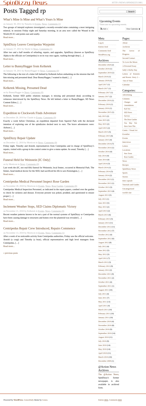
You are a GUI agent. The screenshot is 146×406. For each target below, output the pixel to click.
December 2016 (104, 100)
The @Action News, (108, 374)
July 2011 (102, 294)
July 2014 (102, 156)
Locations (126, 150)
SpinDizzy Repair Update (19, 138)
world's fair (126, 192)
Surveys (127, 116)
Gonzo (45, 400)
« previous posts (10, 253)
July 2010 (102, 341)
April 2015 (102, 128)
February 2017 (104, 92)
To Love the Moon (129, 62)
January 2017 (103, 96)
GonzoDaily (29, 400)
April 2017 (102, 84)
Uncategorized (128, 189)
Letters (125, 146)
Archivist (126, 47)
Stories (125, 177)
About (124, 43)
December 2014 (104, 144)
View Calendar (133, 29)
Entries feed (103, 47)
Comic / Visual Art (129, 130)
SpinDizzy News (129, 169)
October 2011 (103, 282)
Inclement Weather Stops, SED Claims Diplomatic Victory (39, 206)
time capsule (127, 181)
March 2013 (103, 215)
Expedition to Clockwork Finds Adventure (29, 113)
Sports (124, 173)
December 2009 (104, 361)
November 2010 (104, 325)
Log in (101, 43)
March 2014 (103, 167)
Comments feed (104, 51)
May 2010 (102, 349)
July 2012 (102, 246)
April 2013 (102, 211)
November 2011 (104, 278)
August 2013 (103, 195)
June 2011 (102, 298)
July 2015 (102, 116)
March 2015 (103, 132)
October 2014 (103, 151)
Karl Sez (127, 109)
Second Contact (128, 58)
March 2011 (103, 309)
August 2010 (103, 337)
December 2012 (104, 227)
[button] (104, 28)
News (44, 24)
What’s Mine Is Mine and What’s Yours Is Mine (33, 19)
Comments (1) (54, 24)
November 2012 (104, 231)
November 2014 (104, 147)
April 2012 (102, 258)
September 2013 (104, 191)
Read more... (9, 37)
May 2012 (102, 254)
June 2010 (102, 345)
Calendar (126, 84)
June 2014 (102, 159)
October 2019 (103, 69)
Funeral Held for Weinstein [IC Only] (26, 159)
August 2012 (103, 242)
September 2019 (104, 73)
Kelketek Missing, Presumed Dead (25, 88)
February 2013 (104, 219)
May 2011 (102, 302)
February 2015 (104, 136)
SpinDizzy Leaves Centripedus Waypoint (29, 44)
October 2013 (103, 187)
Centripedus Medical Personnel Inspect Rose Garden (36, 181)
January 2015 (103, 140)
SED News (128, 112)
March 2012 (103, 262)
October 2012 (103, 234)
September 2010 (104, 333)
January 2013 (103, 223)
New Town (128, 153)
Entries (103, 400)
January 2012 (103, 270)
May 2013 (102, 207)
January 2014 (103, 175)
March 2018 (103, 76)
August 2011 (103, 290)
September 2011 (104, 286)
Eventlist (125, 134)
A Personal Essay (129, 66)
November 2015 (104, 112)
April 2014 (102, 163)
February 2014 (104, 171)
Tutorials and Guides (130, 184)
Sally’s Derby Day (129, 70)
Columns (126, 99)
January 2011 (103, 317)
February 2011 (104, 313)
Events (38, 24)
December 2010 (104, 321)
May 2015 (102, 124)
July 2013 (102, 199)
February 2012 (104, 266)
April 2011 (102, 305)
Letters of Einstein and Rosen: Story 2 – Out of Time (131, 77)
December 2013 (104, 179)
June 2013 (102, 203)
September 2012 (104, 238)
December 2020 (104, 65)
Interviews (126, 142)
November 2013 (104, 183)
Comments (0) (52, 71)
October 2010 (103, 329)
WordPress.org (104, 54)
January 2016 (103, 108)
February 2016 (104, 104)
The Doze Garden (130, 119)
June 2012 (102, 250)
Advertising (127, 95)
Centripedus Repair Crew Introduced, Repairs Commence (39, 228)
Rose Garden (57, 186)
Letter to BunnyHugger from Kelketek (27, 66)
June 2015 (102, 120)
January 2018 (103, 80)
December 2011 (104, 274)
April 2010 (102, 353)
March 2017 (103, 88)
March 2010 (103, 357)
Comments (115, 400)
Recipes (125, 165)
